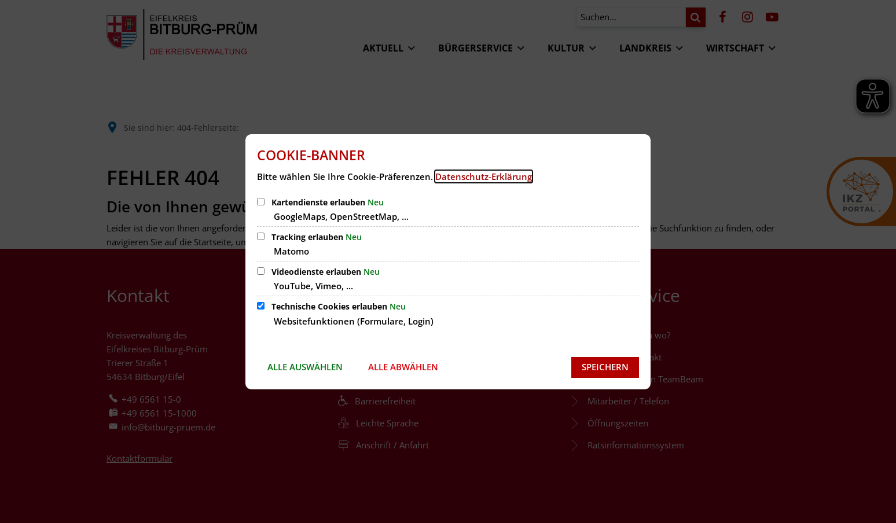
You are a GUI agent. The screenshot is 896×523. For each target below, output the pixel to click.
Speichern (605, 367)
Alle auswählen (305, 367)
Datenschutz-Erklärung (483, 176)
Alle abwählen (403, 367)
